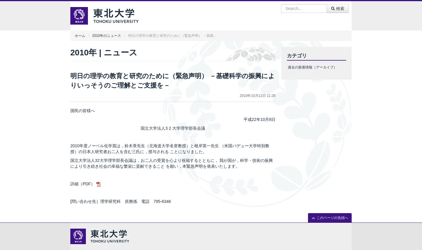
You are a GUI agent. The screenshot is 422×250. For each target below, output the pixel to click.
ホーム (80, 36)
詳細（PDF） (82, 183)
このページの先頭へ (330, 218)
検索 (337, 8)
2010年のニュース (106, 36)
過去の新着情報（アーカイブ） (312, 67)
